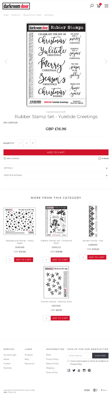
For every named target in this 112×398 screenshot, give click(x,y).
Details (8, 168)
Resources (29, 363)
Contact (7, 363)
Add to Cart (56, 152)
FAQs (48, 355)
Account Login (10, 355)
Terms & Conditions (98, 361)
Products (29, 355)
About (6, 359)
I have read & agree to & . (87, 362)
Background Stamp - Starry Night (20, 241)
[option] (56, 64)
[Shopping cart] (99, 6)
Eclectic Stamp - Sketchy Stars (56, 301)
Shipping (50, 368)
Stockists (8, 368)
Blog (27, 359)
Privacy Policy (52, 359)
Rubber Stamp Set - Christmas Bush (56, 241)
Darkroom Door (56, 112)
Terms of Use (52, 372)
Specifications (13, 175)
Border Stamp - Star (93, 240)
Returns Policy (52, 363)
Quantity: (9, 143)
